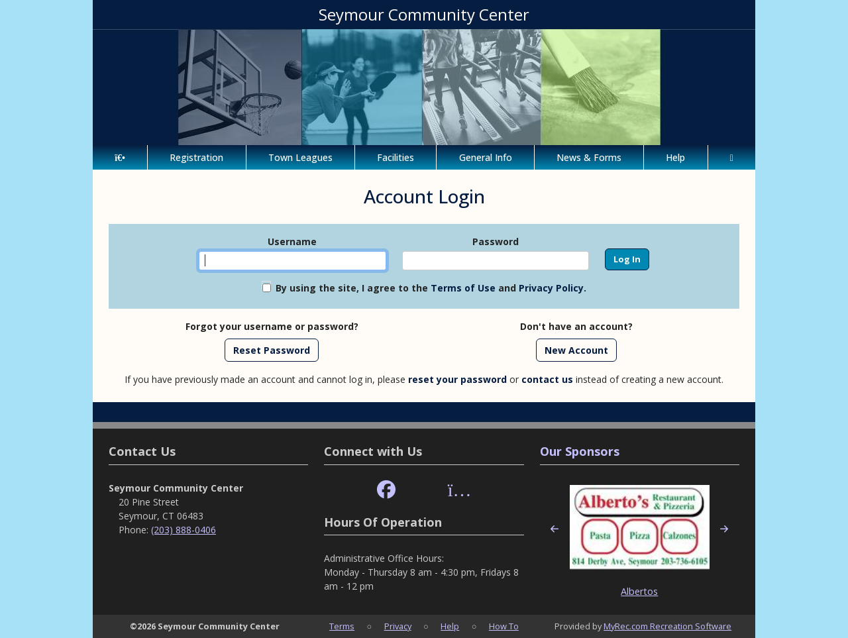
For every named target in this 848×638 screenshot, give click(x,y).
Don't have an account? (576, 326)
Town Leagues (300, 157)
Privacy (397, 626)
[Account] (732, 157)
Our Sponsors (579, 451)
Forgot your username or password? (272, 326)
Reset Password (271, 350)
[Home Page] (120, 157)
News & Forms (588, 157)
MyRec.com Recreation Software (667, 626)
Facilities (395, 157)
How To (504, 626)
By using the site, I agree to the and (431, 288)
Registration (196, 157)
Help (675, 157)
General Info (485, 157)
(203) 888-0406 (183, 529)
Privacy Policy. (552, 288)
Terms (341, 626)
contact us (547, 379)
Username (292, 241)
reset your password (457, 379)
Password (495, 241)
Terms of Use (463, 288)
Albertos (639, 591)
